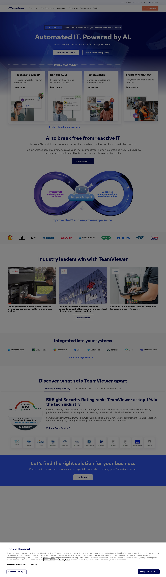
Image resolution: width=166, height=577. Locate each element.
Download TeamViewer (16, 564)
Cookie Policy (49, 560)
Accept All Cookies (149, 571)
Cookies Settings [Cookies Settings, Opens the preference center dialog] (16, 571)
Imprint (34, 564)
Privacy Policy (64, 560)
